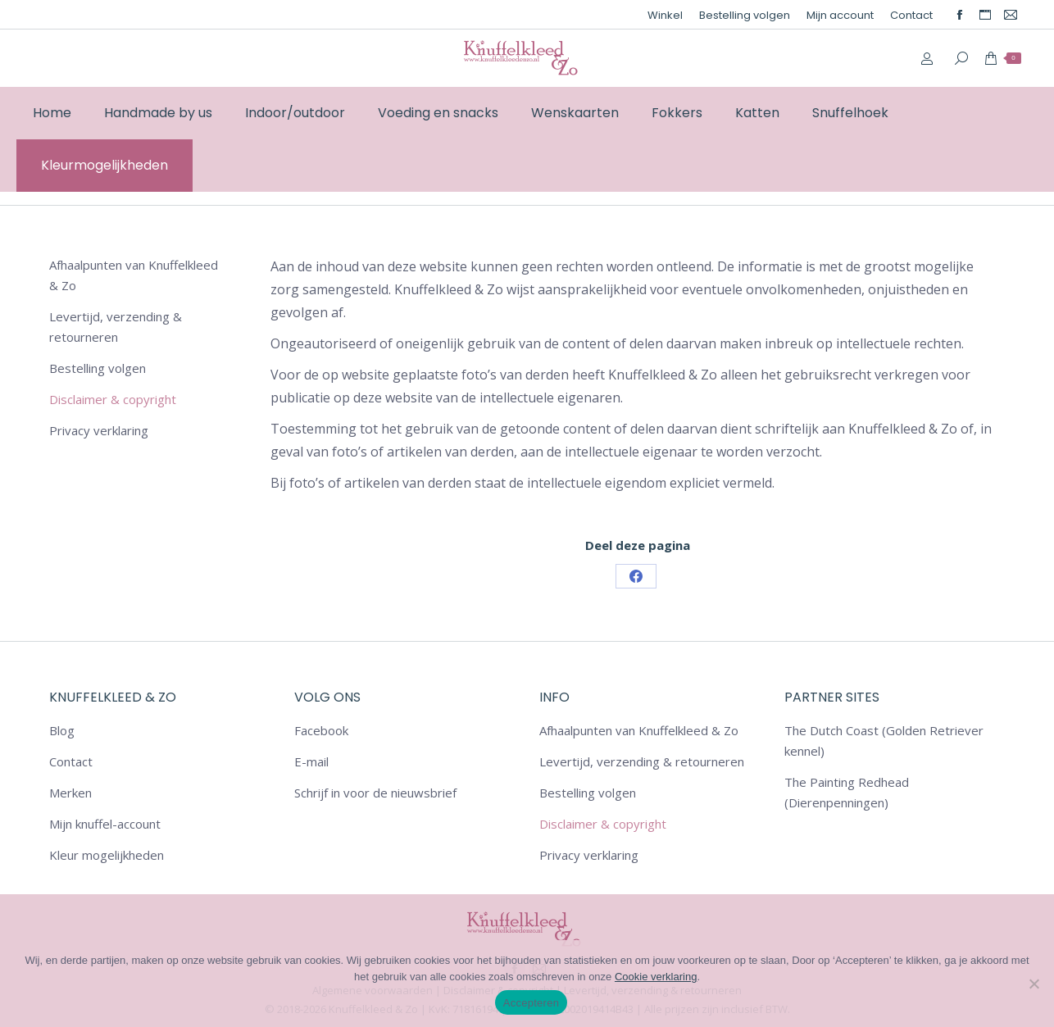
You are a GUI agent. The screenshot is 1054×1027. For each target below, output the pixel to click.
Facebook (321, 730)
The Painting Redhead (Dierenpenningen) (846, 792)
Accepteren (531, 1003)
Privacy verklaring (98, 430)
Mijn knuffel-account (105, 824)
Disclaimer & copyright (112, 399)
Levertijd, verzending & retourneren (115, 326)
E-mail (311, 761)
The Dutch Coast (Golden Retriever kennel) (884, 740)
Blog (62, 730)
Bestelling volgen (97, 368)
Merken (70, 792)
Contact (71, 761)
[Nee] (1033, 983)
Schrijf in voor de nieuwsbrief (375, 792)
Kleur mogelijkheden (106, 855)
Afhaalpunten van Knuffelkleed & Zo (133, 275)
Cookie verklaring (656, 976)
